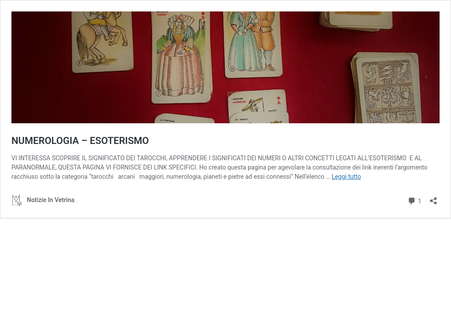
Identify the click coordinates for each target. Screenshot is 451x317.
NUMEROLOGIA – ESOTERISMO (80, 140)
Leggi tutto (346, 176)
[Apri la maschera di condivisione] (433, 198)
